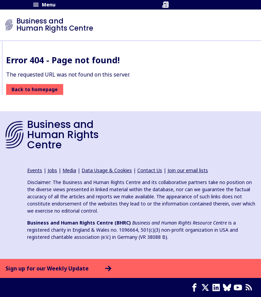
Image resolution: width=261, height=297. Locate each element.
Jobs (52, 170)
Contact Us (149, 170)
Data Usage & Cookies (107, 170)
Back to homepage (35, 89)
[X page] (206, 287)
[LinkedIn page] (217, 287)
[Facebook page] (195, 287)
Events (34, 170)
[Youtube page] (239, 287)
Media (69, 170)
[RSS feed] (250, 287)
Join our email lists (188, 170)
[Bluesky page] (228, 287)
